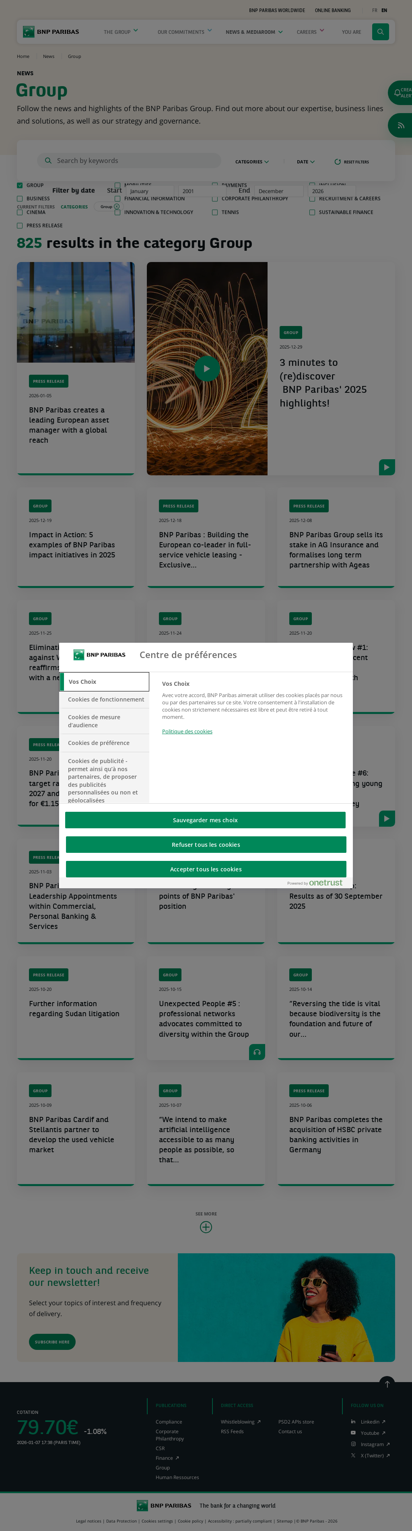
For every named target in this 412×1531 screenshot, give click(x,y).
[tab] (104, 682)
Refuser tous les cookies (206, 844)
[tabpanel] (254, 712)
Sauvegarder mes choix (205, 820)
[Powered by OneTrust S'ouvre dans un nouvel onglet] (318, 884)
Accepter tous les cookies (206, 869)
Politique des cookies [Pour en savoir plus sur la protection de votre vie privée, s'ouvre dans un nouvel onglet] (187, 731)
